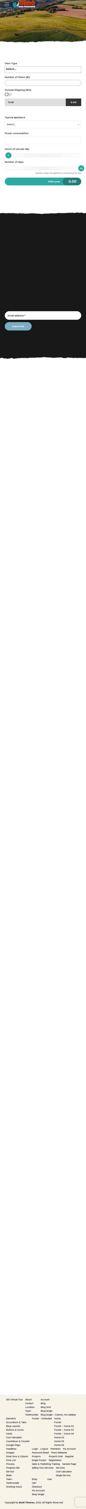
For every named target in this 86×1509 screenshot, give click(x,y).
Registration (55, 1460)
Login (35, 1448)
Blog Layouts (13, 1426)
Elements (11, 1418)
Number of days (14, 161)
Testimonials (31, 1414)
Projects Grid (56, 1456)
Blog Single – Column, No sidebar (58, 1414)
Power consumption (16, 133)
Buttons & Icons (15, 1429)
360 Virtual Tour (14, 1399)
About (28, 1399)
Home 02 (59, 1437)
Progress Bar (13, 1467)
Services (60, 1467)
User (49, 1479)
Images (10, 1452)
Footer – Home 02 (64, 1426)
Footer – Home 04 (64, 1433)
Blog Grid (46, 1407)
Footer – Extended (42, 1418)
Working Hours (14, 1486)
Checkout (37, 1486)
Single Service (63, 1475)
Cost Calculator (14, 1437)
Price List (11, 1460)
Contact (29, 1403)
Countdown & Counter (17, 1441)
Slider (9, 1475)
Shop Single (38, 1494)
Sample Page (69, 1464)
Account (45, 1399)
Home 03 (59, 1441)
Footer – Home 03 (64, 1429)
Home (57, 1418)
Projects (36, 1456)
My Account (69, 1448)
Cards (9, 1433)
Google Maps (13, 1445)
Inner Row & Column (17, 1456)
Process (10, 1464)
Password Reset (40, 1452)
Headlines (11, 1448)
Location (30, 1407)
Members (55, 1448)
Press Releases (59, 1452)
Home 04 (59, 1445)
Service (10, 1471)
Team (28, 1411)
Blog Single (46, 1411)
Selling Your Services (43, 1467)
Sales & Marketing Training (46, 1464)
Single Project (39, 1460)
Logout (44, 1448)
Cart (34, 1483)
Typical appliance (15, 117)
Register (69, 1456)
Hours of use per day (17, 148)
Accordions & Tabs (16, 1422)
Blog (43, 1403)
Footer (57, 1422)
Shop (34, 1479)
